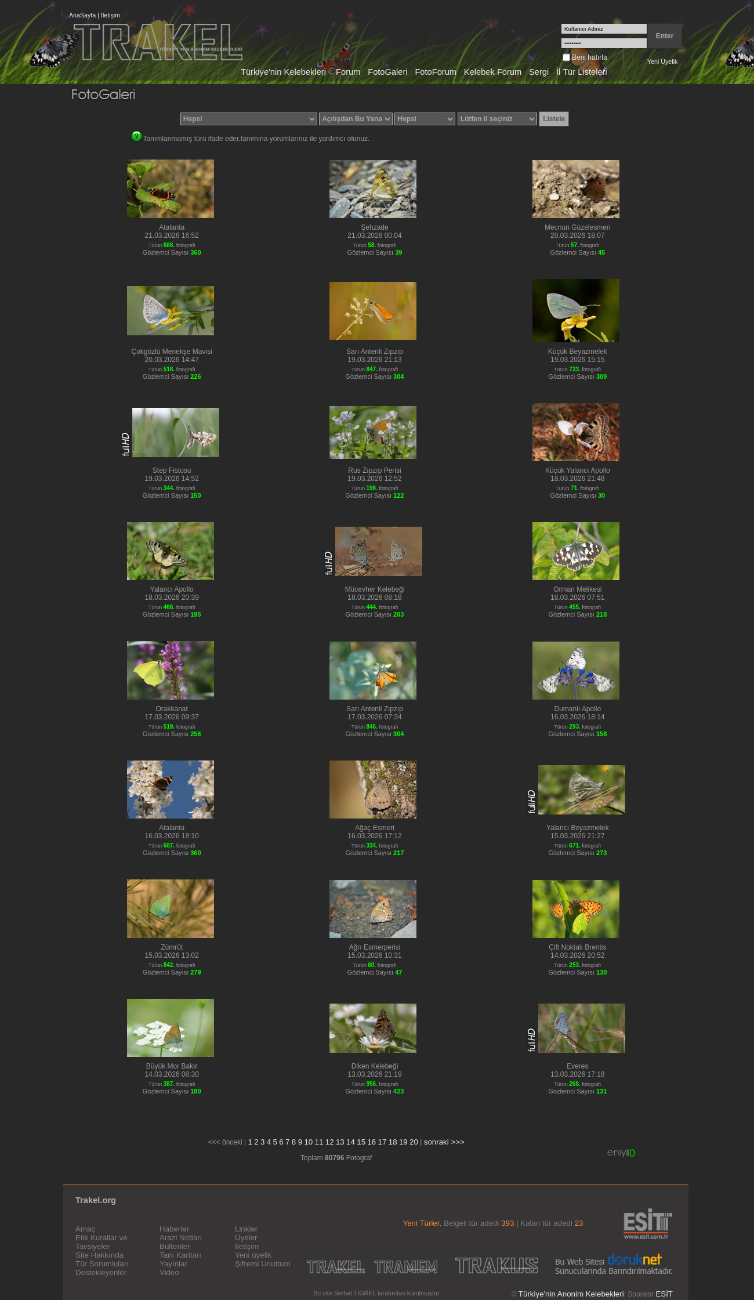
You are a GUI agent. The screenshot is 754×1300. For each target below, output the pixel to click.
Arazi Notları (181, 1237)
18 (393, 1142)
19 (403, 1142)
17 (382, 1142)
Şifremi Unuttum (263, 1263)
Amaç (85, 1229)
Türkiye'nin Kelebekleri (283, 72)
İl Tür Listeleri (581, 72)
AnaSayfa (82, 15)
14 (350, 1142)
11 (319, 1142)
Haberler (174, 1229)
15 (361, 1142)
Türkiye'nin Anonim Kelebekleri (571, 1294)
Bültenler (175, 1246)
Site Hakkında (99, 1255)
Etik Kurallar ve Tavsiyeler (101, 1242)
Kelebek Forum (492, 72)
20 (413, 1142)
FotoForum (435, 72)
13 (340, 1142)
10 (308, 1142)
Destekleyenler (100, 1272)
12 (329, 1142)
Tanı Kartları (180, 1255)
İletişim (110, 15)
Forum (348, 72)
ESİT (664, 1294)
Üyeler (246, 1237)
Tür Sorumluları (102, 1263)
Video (169, 1272)
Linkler (246, 1229)
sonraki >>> (444, 1142)
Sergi (539, 72)
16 (371, 1142)
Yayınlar (173, 1263)
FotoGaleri (387, 72)
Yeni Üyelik (662, 61)
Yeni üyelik (253, 1255)
